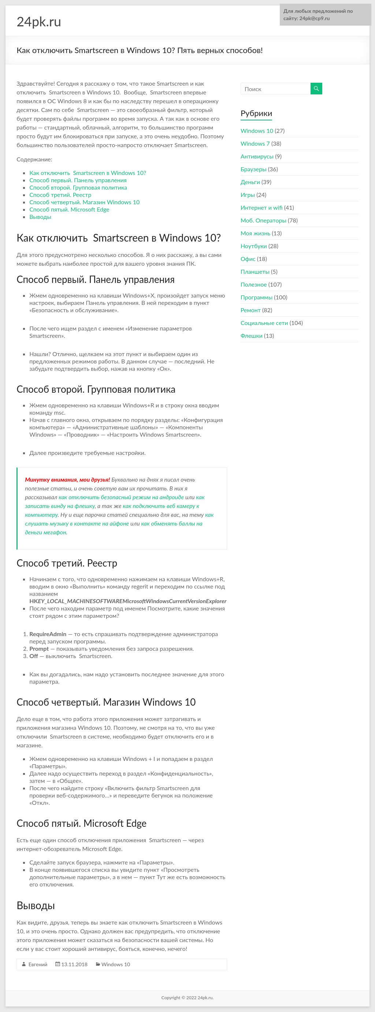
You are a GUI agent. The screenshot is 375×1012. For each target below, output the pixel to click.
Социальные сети (264, 322)
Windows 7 (255, 143)
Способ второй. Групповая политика (78, 187)
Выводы (40, 216)
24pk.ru (38, 21)
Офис (248, 258)
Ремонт (251, 309)
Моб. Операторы (263, 220)
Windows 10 (115, 964)
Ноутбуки (254, 245)
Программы (256, 297)
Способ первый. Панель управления (78, 179)
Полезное (254, 284)
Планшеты (255, 271)
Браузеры (254, 168)
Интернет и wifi (262, 207)
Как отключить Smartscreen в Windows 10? (87, 172)
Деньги (250, 181)
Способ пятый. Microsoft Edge (69, 209)
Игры (248, 194)
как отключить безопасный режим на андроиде (121, 496)
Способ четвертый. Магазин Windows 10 (84, 201)
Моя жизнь (255, 232)
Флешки (252, 335)
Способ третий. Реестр (60, 194)
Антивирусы (257, 156)
